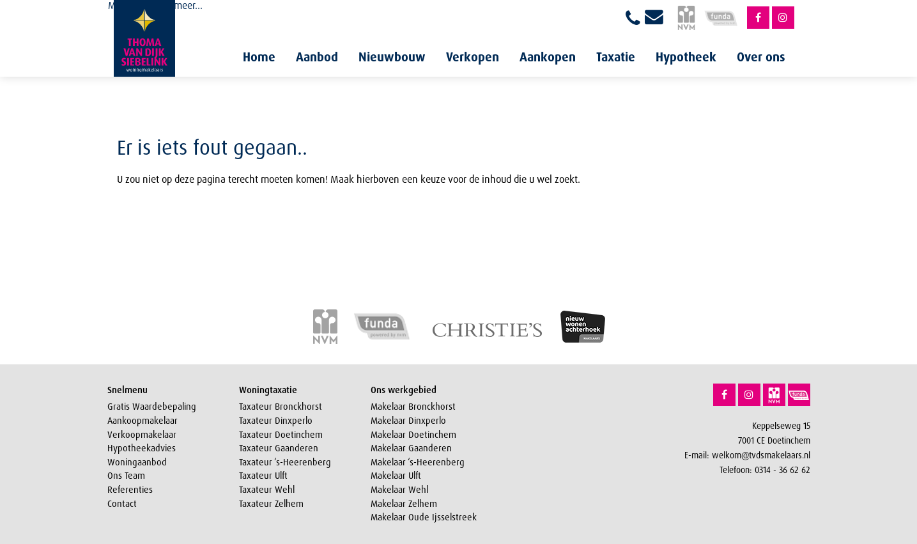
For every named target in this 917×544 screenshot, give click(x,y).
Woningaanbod (137, 462)
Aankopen (548, 57)
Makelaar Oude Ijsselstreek (424, 517)
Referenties (130, 489)
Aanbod (317, 57)
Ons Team (126, 475)
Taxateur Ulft (263, 475)
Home (259, 57)
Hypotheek (686, 57)
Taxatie (615, 57)
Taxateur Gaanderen (278, 448)
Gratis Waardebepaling (151, 406)
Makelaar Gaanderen (411, 448)
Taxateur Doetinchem (281, 434)
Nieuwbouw (392, 57)
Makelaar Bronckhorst (413, 406)
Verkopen (472, 57)
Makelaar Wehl (399, 489)
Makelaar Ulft (396, 475)
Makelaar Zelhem (404, 503)
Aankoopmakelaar (142, 420)
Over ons (761, 57)
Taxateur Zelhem (271, 503)
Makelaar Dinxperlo (408, 420)
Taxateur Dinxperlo (275, 420)
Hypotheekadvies (141, 448)
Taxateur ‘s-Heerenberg (285, 462)
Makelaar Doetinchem (413, 434)
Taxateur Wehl (267, 489)
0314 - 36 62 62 (782, 469)
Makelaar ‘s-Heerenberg (418, 462)
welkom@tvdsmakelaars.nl (761, 454)
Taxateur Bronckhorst (280, 406)
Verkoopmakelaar (141, 434)
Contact (122, 503)
